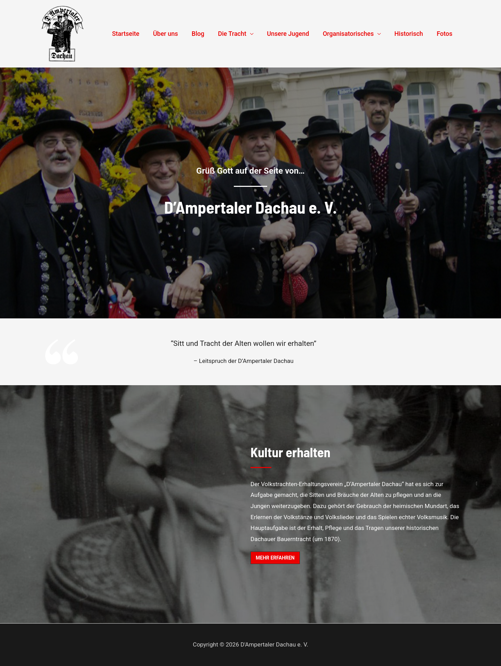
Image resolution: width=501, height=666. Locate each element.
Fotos (445, 33)
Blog (204, 33)
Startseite (134, 33)
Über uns (172, 33)
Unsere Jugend (292, 33)
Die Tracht (237, 33)
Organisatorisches (351, 33)
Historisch (410, 33)
